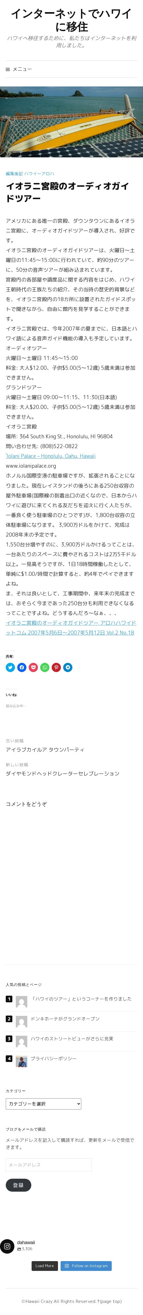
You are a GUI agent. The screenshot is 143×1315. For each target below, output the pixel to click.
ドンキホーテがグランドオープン (65, 1019)
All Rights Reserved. (75, 1301)
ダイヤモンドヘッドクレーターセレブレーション (62, 773)
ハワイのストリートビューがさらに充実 (72, 1038)
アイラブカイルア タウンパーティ (45, 749)
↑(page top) (109, 1301)
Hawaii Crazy (39, 1301)
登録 (18, 1185)
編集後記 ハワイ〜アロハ (30, 174)
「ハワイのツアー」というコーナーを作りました (81, 999)
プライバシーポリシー (54, 1058)
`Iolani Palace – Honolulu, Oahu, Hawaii (51, 456)
